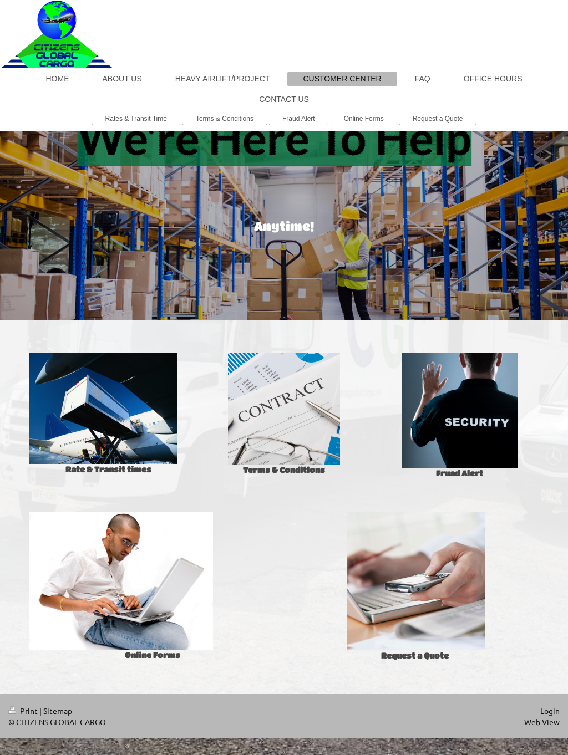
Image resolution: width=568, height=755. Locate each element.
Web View (542, 722)
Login (550, 711)
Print (23, 711)
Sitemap (57, 711)
